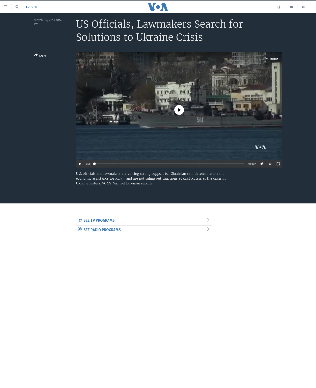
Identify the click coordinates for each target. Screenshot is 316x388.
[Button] (40, 56)
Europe (31, 7)
